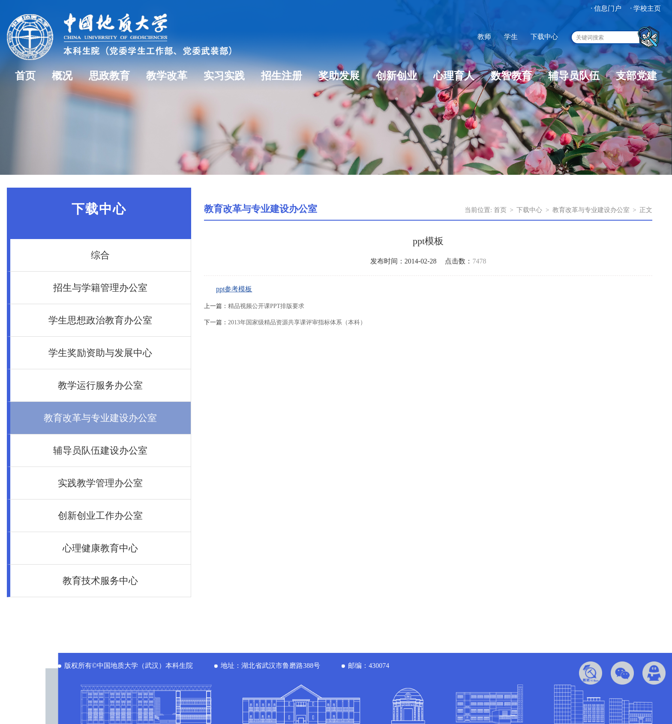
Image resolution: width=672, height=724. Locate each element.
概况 (62, 75)
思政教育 (109, 75)
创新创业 (396, 75)
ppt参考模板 (234, 289)
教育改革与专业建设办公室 (100, 418)
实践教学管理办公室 (100, 483)
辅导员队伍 (574, 75)
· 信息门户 (606, 8)
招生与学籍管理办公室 (100, 287)
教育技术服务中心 (100, 580)
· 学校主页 (645, 8)
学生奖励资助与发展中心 (100, 352)
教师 (484, 36)
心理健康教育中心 (100, 548)
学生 (511, 36)
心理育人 (453, 75)
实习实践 (224, 75)
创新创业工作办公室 (100, 515)
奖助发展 (339, 75)
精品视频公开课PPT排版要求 (266, 306)
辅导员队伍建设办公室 (100, 450)
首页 (25, 75)
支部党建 (636, 75)
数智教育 (511, 75)
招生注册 (281, 75)
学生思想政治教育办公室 (100, 320)
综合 (100, 255)
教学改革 (166, 75)
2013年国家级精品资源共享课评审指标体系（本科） (297, 322)
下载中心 (544, 36)
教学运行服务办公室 (100, 385)
